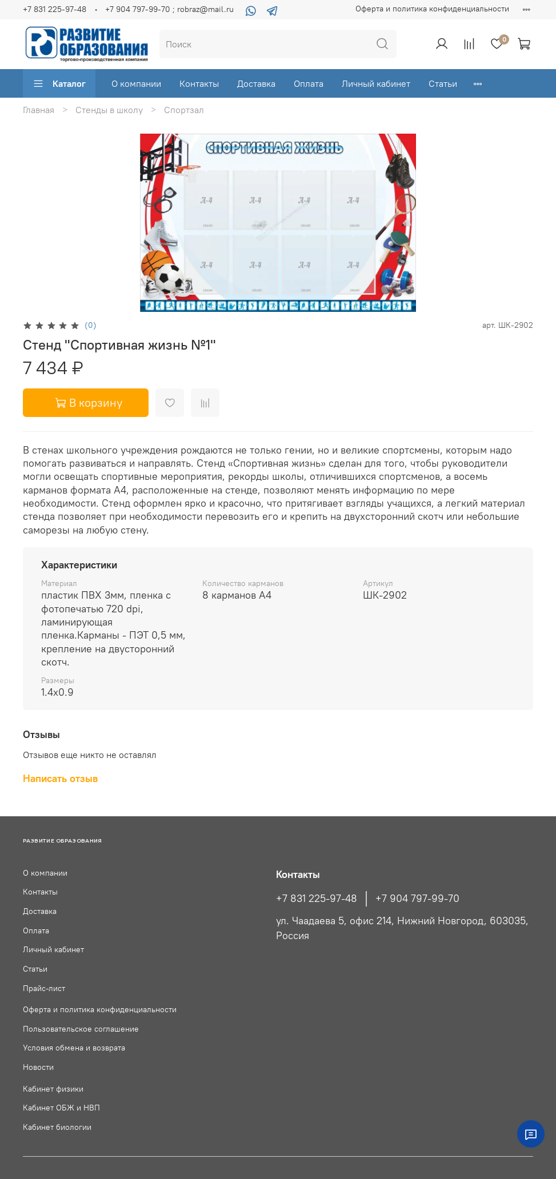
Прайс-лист (44, 988)
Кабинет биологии (57, 1127)
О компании (136, 83)
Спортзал (184, 109)
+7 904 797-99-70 (417, 898)
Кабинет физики (53, 1089)
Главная (38, 109)
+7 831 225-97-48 (54, 9)
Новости (38, 1067)
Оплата (308, 83)
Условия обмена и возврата (74, 1047)
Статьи (443, 83)
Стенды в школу (109, 109)
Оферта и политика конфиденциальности (432, 8)
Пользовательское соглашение (81, 1029)
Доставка (256, 83)
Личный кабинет (376, 83)
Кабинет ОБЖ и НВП (61, 1107)
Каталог (59, 83)
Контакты (199, 83)
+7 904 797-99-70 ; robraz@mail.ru (169, 9)
